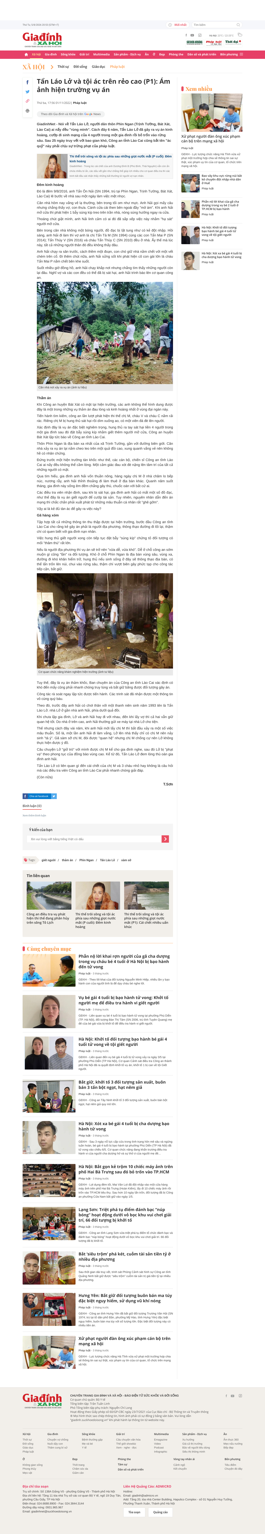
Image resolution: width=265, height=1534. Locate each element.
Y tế (84, 1447)
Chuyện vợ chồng (57, 1439)
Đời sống (80, 67)
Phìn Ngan (86, 860)
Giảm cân (78, 1472)
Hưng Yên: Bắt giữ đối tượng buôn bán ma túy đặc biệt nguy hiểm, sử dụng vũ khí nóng (125, 1298)
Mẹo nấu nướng (232, 1443)
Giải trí (84, 54)
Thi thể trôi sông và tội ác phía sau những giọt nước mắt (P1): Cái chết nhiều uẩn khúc (146, 920)
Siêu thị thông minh (193, 1451)
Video (157, 1443)
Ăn (147, 54)
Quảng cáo (160, 1512)
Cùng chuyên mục (49, 948)
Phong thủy (29, 1468)
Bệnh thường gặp (92, 1439)
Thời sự (63, 67)
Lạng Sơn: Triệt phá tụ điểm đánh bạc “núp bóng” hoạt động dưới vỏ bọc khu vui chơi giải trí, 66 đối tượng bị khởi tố (125, 1215)
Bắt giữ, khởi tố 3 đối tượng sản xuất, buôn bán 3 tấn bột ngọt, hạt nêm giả (122, 1084)
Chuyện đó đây (233, 1468)
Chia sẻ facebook (39, 796)
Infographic (160, 1451)
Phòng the (176, 54)
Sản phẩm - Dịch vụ (127, 54)
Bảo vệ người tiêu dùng (196, 1447)
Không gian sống (33, 1464)
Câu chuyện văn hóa (128, 1439)
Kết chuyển (180, 1468)
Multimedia (101, 54)
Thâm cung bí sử (57, 1447)
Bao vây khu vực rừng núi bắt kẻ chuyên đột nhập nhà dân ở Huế (222, 179)
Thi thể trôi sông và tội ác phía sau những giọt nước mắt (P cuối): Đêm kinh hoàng (96, 920)
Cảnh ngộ (179, 1464)
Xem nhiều (199, 88)
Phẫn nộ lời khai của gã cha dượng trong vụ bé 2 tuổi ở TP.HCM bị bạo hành (220, 205)
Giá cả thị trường (192, 1443)
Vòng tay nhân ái (184, 1459)
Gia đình (51, 54)
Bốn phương (229, 54)
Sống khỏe (68, 54)
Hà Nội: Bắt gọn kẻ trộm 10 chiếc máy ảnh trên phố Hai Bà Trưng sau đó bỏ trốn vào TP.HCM (126, 1169)
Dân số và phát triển (201, 54)
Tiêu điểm (230, 1464)
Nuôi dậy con (55, 1443)
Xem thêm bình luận (34, 815)
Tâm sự (122, 1464)
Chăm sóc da (80, 1468)
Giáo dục (98, 67)
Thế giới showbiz (126, 1443)
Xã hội (36, 54)
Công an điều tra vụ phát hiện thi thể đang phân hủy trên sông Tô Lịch (48, 918)
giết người (49, 860)
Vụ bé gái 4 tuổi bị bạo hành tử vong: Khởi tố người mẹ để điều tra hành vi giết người (123, 1000)
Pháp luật (117, 67)
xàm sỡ (125, 860)
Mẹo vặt (27, 1472)
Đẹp (162, 54)
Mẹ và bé (87, 1443)
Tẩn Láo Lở (107, 860)
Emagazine (160, 1439)
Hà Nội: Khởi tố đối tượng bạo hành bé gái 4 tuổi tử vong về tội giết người (123, 1042)
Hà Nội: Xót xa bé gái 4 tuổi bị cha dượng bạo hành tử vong (124, 1126)
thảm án (67, 860)
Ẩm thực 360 (231, 1439)
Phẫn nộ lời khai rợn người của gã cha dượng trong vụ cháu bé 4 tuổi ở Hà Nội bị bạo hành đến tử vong (124, 962)
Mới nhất (178, 25)
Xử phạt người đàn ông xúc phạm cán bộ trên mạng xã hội (125, 1341)
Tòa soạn (134, 1512)
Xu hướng (188, 1439)
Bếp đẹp (228, 1447)
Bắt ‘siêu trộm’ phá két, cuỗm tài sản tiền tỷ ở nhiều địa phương (125, 1256)
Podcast (159, 1447)
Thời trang (78, 1464)
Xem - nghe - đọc (126, 1447)
